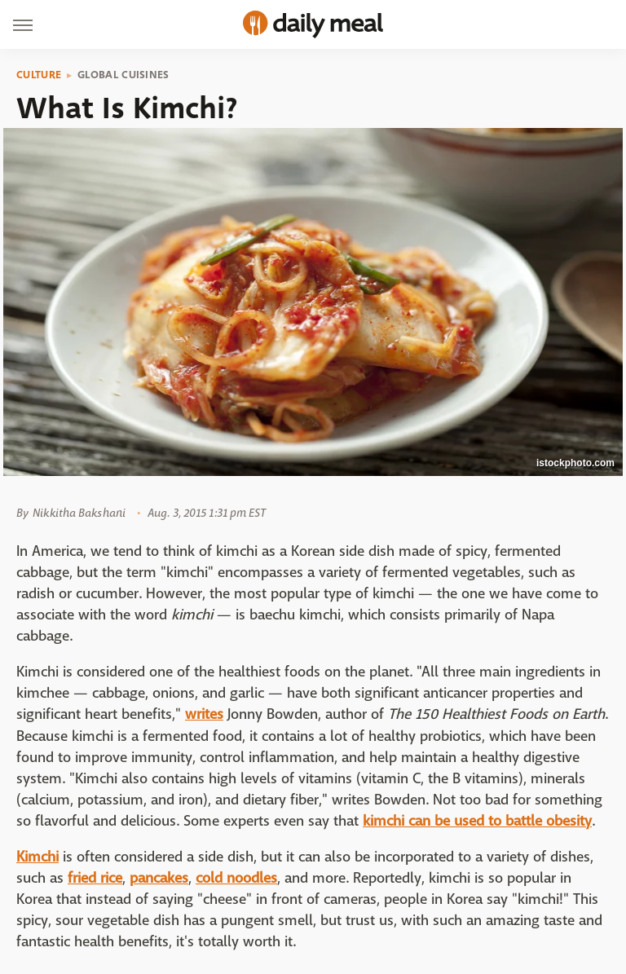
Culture (38, 75)
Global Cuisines (123, 75)
